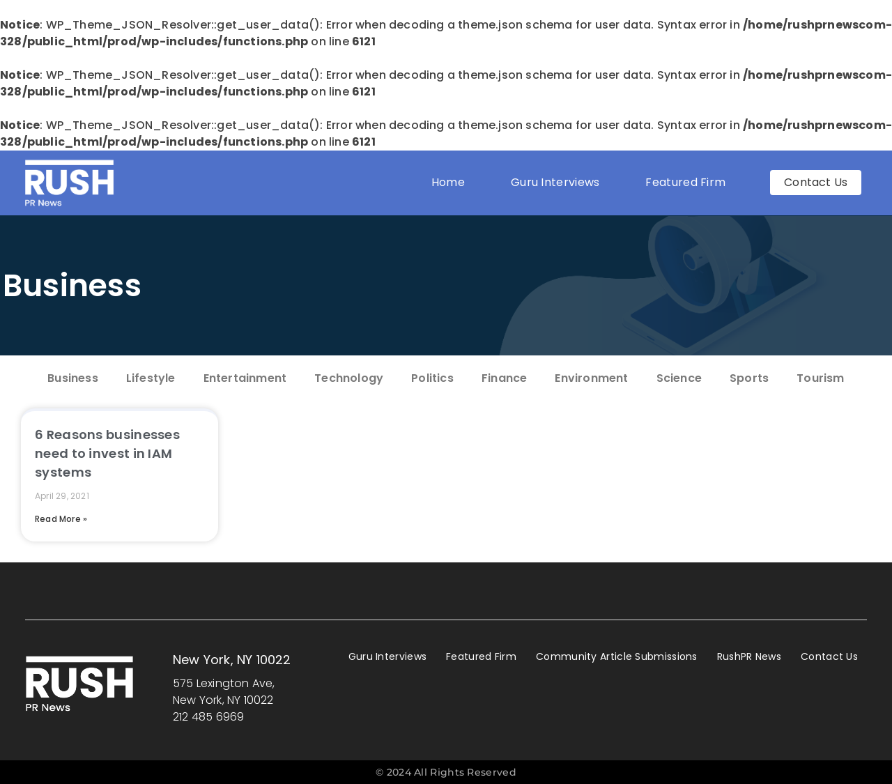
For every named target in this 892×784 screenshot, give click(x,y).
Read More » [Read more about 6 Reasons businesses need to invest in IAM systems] (61, 519)
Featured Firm (688, 182)
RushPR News (749, 656)
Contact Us (829, 656)
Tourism (820, 378)
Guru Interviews (555, 182)
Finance (504, 378)
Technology (348, 378)
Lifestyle (151, 378)
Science (679, 378)
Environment (591, 378)
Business (72, 285)
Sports (749, 378)
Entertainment (245, 378)
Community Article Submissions (617, 656)
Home (448, 182)
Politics (432, 378)
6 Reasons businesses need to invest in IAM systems (107, 453)
